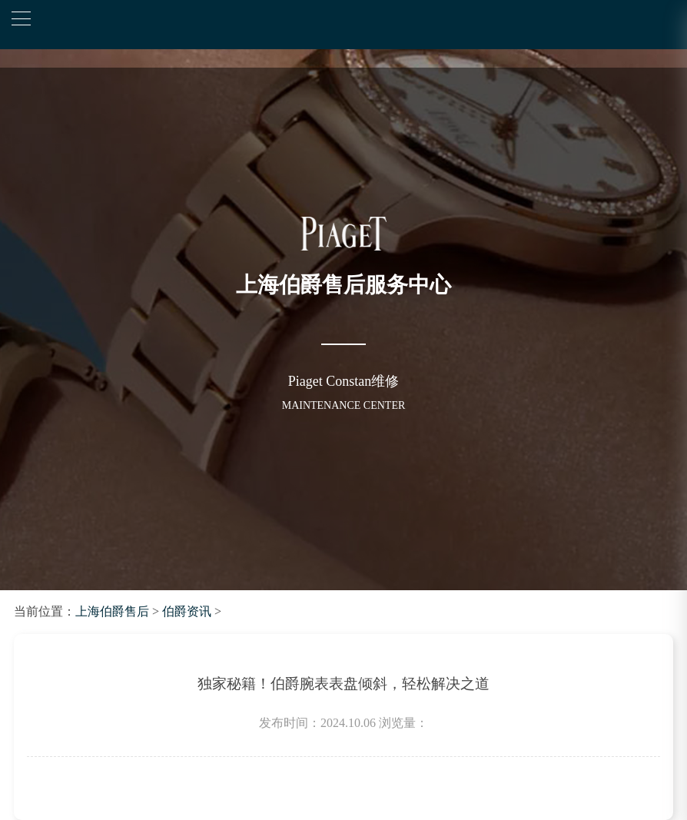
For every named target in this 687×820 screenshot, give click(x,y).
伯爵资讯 (186, 611)
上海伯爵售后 (112, 611)
